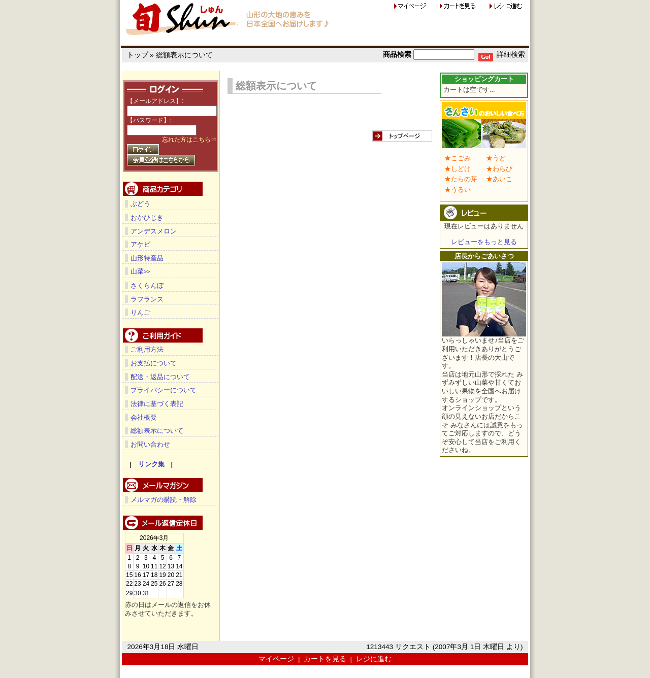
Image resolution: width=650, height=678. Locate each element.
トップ (137, 55)
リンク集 (151, 463)
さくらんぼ (147, 285)
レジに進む (374, 658)
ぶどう (140, 204)
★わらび (499, 169)
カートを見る (325, 658)
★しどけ (457, 169)
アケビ (140, 244)
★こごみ (457, 158)
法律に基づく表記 (157, 403)
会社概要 (144, 417)
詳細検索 (511, 54)
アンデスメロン (154, 231)
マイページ (276, 658)
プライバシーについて (164, 389)
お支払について (154, 362)
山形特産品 (147, 258)
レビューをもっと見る (484, 242)
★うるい (457, 189)
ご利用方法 (147, 349)
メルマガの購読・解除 (164, 499)
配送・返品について (160, 376)
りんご (140, 312)
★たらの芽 (460, 179)
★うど (496, 158)
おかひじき (147, 217)
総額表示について (184, 55)
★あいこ (499, 179)
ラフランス (147, 298)
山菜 (140, 271)
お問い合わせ (150, 444)
